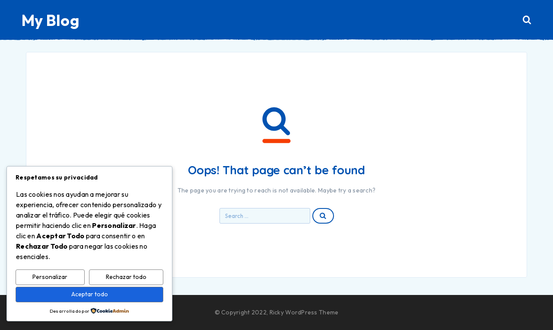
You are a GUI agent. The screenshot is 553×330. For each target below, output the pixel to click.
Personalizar (49, 277)
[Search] (527, 20)
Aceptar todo (89, 294)
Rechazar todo (126, 277)
